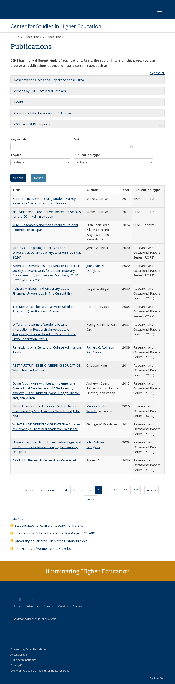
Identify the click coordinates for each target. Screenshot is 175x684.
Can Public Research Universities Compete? (44, 460)
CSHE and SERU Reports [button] (32, 124)
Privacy (16, 665)
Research (17, 519)
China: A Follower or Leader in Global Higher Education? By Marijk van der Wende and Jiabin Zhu (46, 411)
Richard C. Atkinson (100, 347)
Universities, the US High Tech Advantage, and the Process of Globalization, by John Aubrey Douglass (46, 447)
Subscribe (32, 606)
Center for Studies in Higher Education (55, 26)
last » (92, 500)
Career (77, 606)
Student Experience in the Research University (49, 525)
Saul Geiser (94, 352)
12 (137, 491)
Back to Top (157, 678)
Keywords (18, 139)
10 (117, 491)
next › (153, 491)
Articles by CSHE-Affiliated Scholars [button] (40, 91)
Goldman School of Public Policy (34, 619)
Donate (48, 606)
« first (31, 491)
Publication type (87, 155)
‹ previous (49, 491)
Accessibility (19, 655)
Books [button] (18, 102)
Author (79, 139)
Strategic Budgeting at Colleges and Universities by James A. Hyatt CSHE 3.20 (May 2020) (47, 252)
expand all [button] (157, 73)
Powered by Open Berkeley (28, 649)
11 (127, 491)
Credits (63, 606)
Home (14, 37)
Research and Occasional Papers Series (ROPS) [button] (49, 80)
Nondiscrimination (23, 660)
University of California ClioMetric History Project (51, 541)
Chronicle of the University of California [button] (42, 113)
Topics (15, 155)
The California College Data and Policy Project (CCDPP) (55, 533)
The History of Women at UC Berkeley (43, 548)
